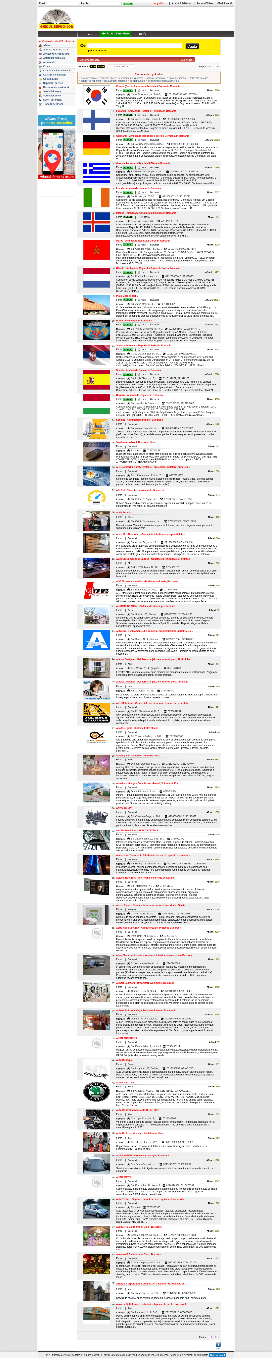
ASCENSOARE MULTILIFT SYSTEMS (137, 830)
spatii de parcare (178, 78)
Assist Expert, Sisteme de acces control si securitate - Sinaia (150, 905)
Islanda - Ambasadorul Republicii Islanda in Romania (146, 213)
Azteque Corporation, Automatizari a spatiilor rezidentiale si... (151, 1283)
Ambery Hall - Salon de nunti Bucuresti (138, 755)
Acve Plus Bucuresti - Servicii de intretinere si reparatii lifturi (150, 534)
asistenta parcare (199, 78)
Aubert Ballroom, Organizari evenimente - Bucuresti (145, 1010)
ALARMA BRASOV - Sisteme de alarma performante (145, 606)
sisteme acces (108, 78)
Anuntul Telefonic (182, 3)
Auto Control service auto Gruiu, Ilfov (137, 1110)
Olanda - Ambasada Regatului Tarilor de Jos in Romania (148, 268)
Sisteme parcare (90, 59)
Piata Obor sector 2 (127, 296)
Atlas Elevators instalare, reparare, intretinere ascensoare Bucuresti (154, 955)
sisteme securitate (156, 78)
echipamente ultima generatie (163, 81)
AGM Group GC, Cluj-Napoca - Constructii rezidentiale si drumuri (153, 559)
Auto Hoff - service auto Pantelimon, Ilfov (139, 1133)
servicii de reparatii (91, 81)
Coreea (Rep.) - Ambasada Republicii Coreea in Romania (148, 86)
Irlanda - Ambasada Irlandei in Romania (138, 188)
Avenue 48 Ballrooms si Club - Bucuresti (139, 1226)
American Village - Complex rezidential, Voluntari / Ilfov (147, 783)
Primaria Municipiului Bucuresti (134, 320)
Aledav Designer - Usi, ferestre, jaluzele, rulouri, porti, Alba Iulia (152, 681)
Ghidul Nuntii (224, 3)
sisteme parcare (89, 78)
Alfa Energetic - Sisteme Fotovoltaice (137, 728)
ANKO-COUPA (124, 808)
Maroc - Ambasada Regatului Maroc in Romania (143, 240)
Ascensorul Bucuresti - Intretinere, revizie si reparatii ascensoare (153, 855)
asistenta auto (137, 81)
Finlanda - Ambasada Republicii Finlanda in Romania (146, 111)
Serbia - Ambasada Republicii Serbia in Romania (143, 345)
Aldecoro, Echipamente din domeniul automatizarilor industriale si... (154, 631)
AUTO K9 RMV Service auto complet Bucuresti (142, 1155)
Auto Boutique (124, 1060)
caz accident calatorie (115, 81)
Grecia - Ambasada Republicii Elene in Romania (143, 163)
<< (210, 66)
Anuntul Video (205, 3)
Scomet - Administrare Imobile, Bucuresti (139, 419)
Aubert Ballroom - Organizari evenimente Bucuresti (145, 983)
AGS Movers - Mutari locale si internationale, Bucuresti (147, 581)
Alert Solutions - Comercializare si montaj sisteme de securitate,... (153, 703)
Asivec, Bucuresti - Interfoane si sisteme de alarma (145, 877)
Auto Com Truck (125, 1082)
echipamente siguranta (131, 78)
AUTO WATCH (124, 1177)
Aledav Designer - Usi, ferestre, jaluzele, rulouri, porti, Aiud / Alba (153, 659)
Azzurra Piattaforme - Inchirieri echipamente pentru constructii (151, 1304)
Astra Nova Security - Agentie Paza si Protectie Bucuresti (148, 927)
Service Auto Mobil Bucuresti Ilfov (135, 442)
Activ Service (123, 512)
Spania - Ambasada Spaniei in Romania (138, 370)
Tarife (142, 33)
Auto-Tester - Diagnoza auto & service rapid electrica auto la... (151, 1199)
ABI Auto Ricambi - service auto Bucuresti (140, 490)
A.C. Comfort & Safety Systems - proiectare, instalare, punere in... (153, 467)
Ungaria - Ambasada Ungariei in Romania (139, 395)
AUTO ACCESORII (126, 1038)
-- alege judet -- (121, 66)
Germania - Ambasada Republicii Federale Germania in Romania (152, 136)
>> (216, 66)
